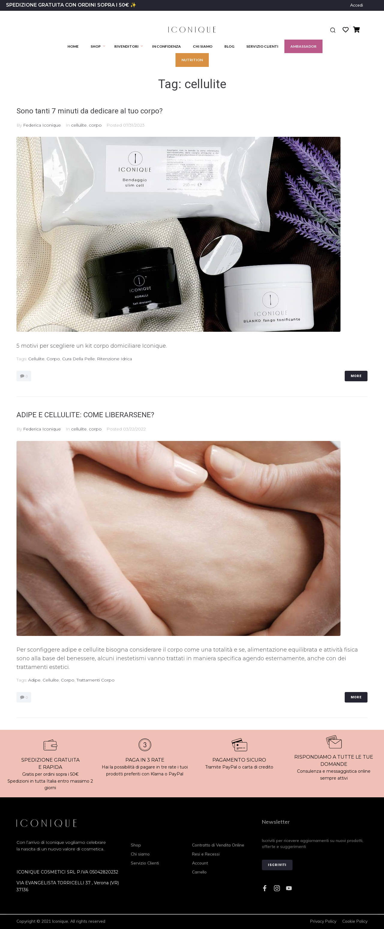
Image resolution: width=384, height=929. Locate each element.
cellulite (79, 125)
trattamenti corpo (95, 680)
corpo (95, 125)
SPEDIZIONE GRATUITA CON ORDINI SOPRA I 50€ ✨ (71, 5)
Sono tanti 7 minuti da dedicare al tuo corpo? (99, 110)
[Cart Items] (358, 30)
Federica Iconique (42, 125)
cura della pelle (78, 358)
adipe (34, 680)
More (356, 376)
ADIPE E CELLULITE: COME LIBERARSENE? (94, 414)
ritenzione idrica (114, 358)
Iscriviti (277, 865)
